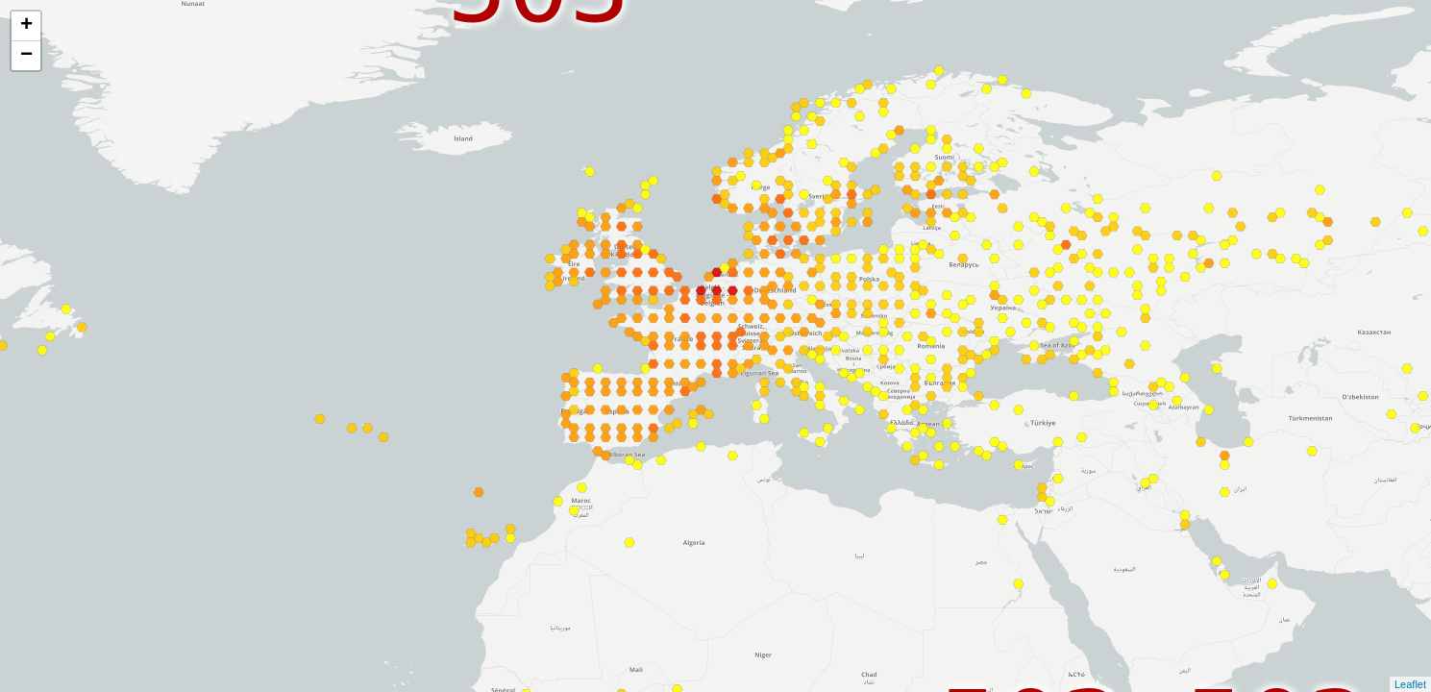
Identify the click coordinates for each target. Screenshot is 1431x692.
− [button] (26, 55)
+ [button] (26, 26)
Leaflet (1410, 684)
